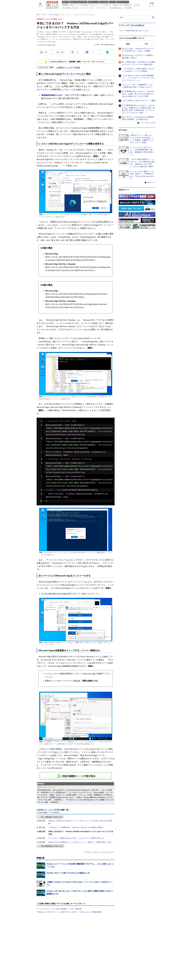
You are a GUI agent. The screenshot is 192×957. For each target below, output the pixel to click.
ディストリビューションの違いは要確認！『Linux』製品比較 (60, 909)
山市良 (97, 44)
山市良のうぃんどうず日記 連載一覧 (52, 810)
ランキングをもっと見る (147, 122)
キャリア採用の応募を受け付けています (134, 31)
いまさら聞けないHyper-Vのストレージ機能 (138, 100)
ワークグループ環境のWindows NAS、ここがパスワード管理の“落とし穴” (76, 838)
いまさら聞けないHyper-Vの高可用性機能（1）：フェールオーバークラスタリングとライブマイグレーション (138, 78)
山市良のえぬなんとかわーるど (61, 797)
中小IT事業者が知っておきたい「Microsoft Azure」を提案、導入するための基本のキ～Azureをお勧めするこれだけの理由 (138, 93)
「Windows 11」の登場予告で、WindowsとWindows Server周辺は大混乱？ (76, 827)
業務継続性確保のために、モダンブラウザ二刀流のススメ (66, 95)
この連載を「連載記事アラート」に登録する (76, 776)
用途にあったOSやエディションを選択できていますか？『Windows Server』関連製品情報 (70, 912)
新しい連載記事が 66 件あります (51, 817)
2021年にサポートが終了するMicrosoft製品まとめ (68, 873)
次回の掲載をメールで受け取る (49, 812)
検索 (153, 17)
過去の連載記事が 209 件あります (52, 846)
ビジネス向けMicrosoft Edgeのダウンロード (60, 594)
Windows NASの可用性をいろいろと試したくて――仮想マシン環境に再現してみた (80, 842)
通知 (62, 52)
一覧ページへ (151, 182)
